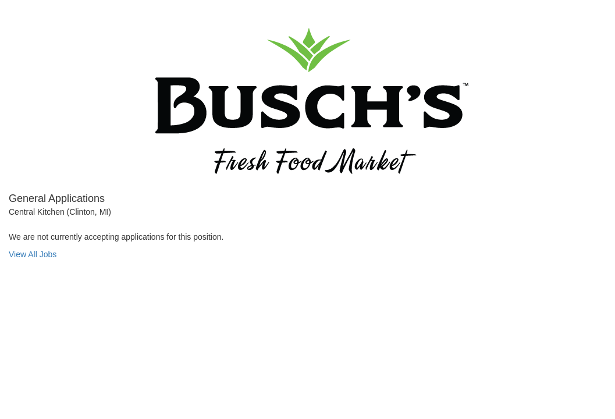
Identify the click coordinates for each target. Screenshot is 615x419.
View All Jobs (32, 254)
